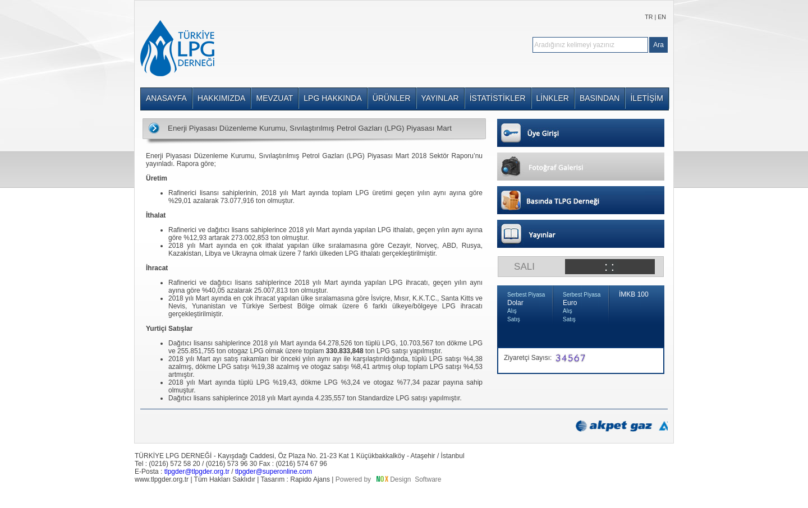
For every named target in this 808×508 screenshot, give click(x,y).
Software (428, 479)
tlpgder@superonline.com (273, 471)
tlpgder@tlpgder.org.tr (196, 471)
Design (400, 479)
